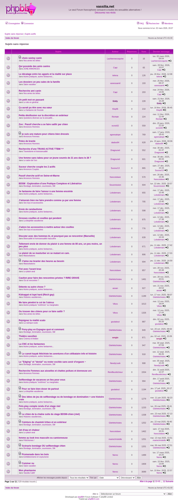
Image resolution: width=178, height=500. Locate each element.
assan (115, 288)
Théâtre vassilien (28, 336)
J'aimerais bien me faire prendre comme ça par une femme (50, 200)
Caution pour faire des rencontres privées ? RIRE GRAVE (49, 278)
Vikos (115, 304)
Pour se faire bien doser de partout (40, 389)
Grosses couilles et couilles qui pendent (40, 218)
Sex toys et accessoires (33, 203)
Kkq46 (115, 109)
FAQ (140, 23)
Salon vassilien (29, 84)
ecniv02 (115, 126)
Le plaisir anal (29, 271)
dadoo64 (115, 142)
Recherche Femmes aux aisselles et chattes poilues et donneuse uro (55, 371)
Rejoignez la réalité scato (32, 320)
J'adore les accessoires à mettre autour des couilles (46, 227)
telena (115, 75)
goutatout (115, 322)
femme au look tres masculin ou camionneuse (43, 438)
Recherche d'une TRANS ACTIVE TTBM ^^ (41, 149)
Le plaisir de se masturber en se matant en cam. (44, 253)
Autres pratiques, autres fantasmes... (38, 77)
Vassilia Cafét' (29, 473)
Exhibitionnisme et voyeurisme (35, 457)
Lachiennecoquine (115, 59)
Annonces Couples (31, 169)
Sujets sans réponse (14, 34)
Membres (167, 23)
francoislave (115, 177)
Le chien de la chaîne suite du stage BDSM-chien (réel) (51, 414)
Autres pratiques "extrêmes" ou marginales (41, 305)
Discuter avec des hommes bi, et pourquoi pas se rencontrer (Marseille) (57, 236)
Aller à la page (146, 481)
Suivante (169, 481)
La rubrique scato (30, 323)
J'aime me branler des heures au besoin (43, 261)
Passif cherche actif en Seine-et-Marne (39, 175)
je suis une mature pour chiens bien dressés (45, 134)
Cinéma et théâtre (30, 339)
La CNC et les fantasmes (32, 344)
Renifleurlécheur (115, 372)
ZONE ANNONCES (31, 69)
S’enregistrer (13, 23)
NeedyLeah (115, 363)
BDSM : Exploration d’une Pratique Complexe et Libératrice (50, 183)
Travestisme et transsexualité (35, 151)
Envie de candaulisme (30, 209)
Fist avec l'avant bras (30, 269)
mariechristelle (115, 439)
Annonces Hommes (31, 127)
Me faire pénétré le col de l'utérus (36, 302)
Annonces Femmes (31, 137)
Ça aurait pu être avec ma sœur (35, 107)
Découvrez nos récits (105, 12)
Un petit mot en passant (31, 99)
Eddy (115, 101)
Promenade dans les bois (35, 454)
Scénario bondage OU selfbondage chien (43, 446)
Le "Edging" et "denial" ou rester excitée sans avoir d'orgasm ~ (52, 362)
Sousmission (115, 185)
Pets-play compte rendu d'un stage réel (39, 406)
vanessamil (115, 83)
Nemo (115, 455)
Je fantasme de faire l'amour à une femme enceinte (46, 191)
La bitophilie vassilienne (33, 221)
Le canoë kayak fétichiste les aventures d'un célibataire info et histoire (59, 353)
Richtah (115, 117)
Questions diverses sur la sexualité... (38, 118)
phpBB (80, 497)
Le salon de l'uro (30, 160)
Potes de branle (27, 141)
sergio (115, 337)
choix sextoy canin (32, 58)
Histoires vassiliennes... (33, 297)
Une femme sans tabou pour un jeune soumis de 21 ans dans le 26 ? (55, 158)
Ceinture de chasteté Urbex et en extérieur (44, 422)
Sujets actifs (30, 34)
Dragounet (115, 150)
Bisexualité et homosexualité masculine (39, 239)
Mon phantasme (27, 470)
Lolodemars (115, 193)
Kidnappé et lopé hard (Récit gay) (36, 294)
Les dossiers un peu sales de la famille (39, 82)
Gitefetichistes (115, 279)
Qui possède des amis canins (34, 66)
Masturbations (29, 256)
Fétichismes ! (28, 440)
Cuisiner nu (28, 463)
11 (164, 481)
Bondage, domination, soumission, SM (39, 186)
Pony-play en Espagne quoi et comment (43, 329)
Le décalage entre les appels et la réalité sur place (45, 74)
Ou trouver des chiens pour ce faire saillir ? (42, 311)
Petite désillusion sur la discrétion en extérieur (43, 115)
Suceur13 (115, 168)
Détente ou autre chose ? (32, 287)
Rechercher (152, 23)
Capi (115, 67)
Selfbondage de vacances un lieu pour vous (42, 379)
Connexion (27, 23)
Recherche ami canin (30, 91)
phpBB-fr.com (93, 499)
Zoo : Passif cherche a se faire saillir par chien (43, 124)
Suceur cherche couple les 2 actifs (37, 166)
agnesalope (115, 134)
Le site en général (30, 102)
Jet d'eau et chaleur (29, 430)
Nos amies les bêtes (31, 61)
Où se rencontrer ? (31, 280)
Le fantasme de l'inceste (33, 110)
